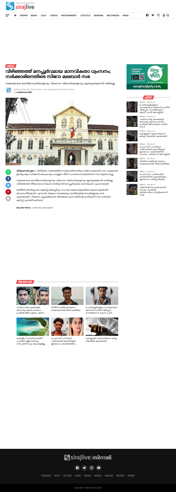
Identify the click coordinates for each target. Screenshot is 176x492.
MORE (126, 15)
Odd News (120, 475)
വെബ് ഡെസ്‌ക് (23, 92)
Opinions (131, 475)
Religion (87, 475)
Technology (46, 475)
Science (78, 475)
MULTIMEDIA (113, 15)
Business (98, 475)
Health (57, 475)
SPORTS (54, 15)
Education (109, 475)
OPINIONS (98, 15)
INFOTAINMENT (68, 15)
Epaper (24, 15)
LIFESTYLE (85, 15)
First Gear (67, 475)
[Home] (15, 15)
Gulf (43, 15)
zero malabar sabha (43, 208)
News (34, 15)
